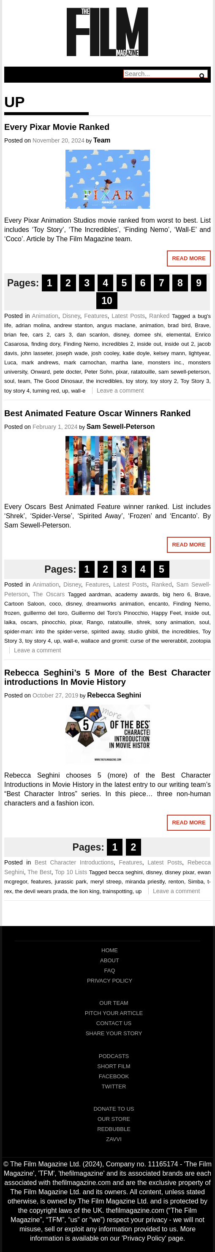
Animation (45, 315)
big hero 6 (176, 594)
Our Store (114, 1119)
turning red (46, 391)
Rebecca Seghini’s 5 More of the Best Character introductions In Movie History (107, 677)
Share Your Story (114, 1033)
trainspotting (118, 891)
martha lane (126, 362)
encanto (158, 603)
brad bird (179, 325)
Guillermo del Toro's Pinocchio (109, 613)
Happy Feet (166, 613)
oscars (29, 622)
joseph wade (72, 353)
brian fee (15, 334)
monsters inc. (165, 362)
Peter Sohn (98, 372)
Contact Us (113, 1023)
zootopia (200, 641)
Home (109, 950)
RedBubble (114, 1129)
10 (106, 300)
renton (176, 881)
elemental (178, 334)
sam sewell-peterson (183, 372)
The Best (39, 872)
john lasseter (36, 353)
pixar (121, 372)
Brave (202, 325)
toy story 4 (17, 391)
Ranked (159, 315)
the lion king (84, 891)
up (65, 391)
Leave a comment (120, 390)
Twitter (114, 1086)
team (24, 381)
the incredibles (104, 381)
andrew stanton (73, 325)
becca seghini (126, 872)
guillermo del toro (46, 613)
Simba (196, 881)
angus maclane (116, 325)
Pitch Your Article (114, 1013)
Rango (95, 622)
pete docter (67, 372)
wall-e (78, 391)
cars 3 (63, 334)
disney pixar (179, 872)
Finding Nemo (81, 344)
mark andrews (40, 362)
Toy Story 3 (194, 381)
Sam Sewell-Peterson (121, 426)
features (41, 881)
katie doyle (136, 353)
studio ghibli (143, 631)
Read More (188, 258)
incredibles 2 (117, 344)
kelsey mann (169, 353)
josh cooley (105, 353)
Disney (71, 315)
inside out (149, 344)
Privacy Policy (109, 980)
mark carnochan (85, 362)
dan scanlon (93, 334)
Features (95, 315)
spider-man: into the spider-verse (45, 631)
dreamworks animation (115, 603)
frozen (11, 613)
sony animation (174, 622)
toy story (136, 381)
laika (10, 622)
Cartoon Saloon (24, 603)
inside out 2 (179, 344)
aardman (100, 594)
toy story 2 (163, 381)
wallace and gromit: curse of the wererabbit (134, 641)
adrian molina (33, 325)
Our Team (113, 1003)
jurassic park (71, 881)
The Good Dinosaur (58, 381)
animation (151, 325)
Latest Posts (128, 315)
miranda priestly (145, 881)
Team (102, 140)
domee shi (147, 334)
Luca (10, 362)
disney (121, 334)
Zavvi (114, 1139)
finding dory (45, 344)
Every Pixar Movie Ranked (56, 127)
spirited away (107, 631)
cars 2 (41, 334)
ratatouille (143, 372)
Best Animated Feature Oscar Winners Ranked (97, 413)
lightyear (199, 353)
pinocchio (53, 622)
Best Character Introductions (74, 862)
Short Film (113, 1066)
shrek (143, 622)
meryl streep (106, 881)
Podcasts (114, 1056)
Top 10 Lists (71, 872)
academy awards (136, 594)
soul (9, 381)
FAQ (109, 970)
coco (55, 603)
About (109, 960)
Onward (40, 372)
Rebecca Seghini (114, 695)
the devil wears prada (41, 891)
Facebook (114, 1076)
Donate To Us (113, 1109)
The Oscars (49, 594)
